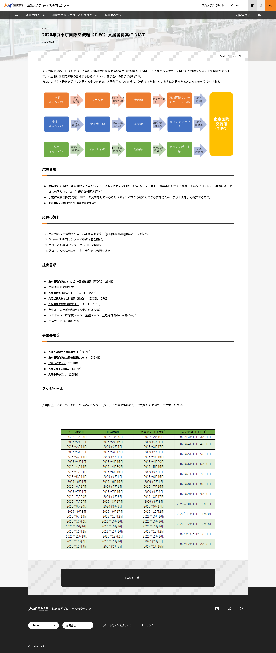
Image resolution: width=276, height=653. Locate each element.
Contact (236, 5)
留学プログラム (35, 15)
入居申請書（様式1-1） (63, 293)
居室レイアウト (58, 363)
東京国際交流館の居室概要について (70, 357)
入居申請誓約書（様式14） (65, 304)
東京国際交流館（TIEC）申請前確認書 (72, 281)
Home (15, 15)
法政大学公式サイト (213, 5)
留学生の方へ (113, 15)
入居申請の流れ (58, 374)
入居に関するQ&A (59, 369)
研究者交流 (243, 15)
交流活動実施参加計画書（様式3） (70, 298)
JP (252, 5)
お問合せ (71, 625)
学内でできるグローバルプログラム (75, 15)
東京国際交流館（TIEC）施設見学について (75, 203)
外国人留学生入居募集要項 (65, 352)
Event (222, 55)
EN (261, 5)
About (261, 15)
